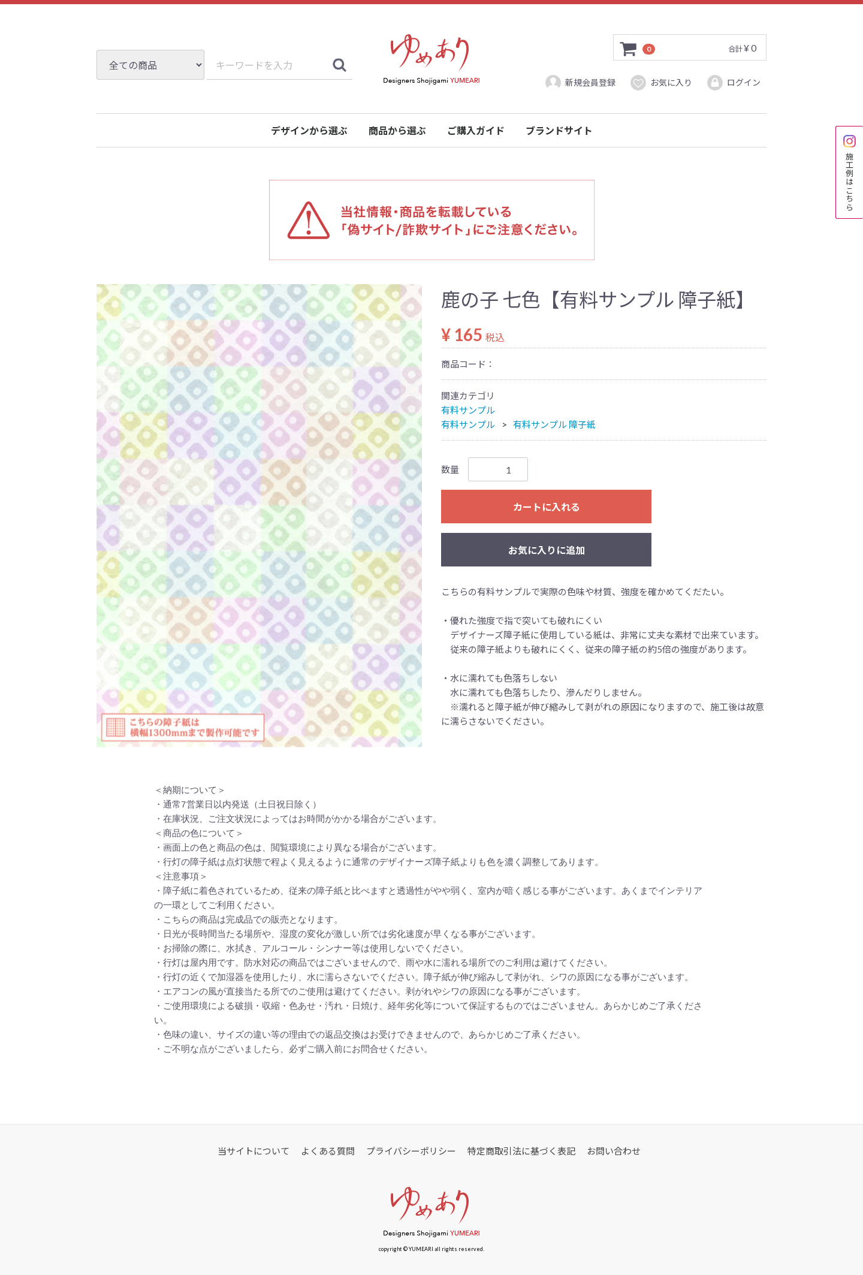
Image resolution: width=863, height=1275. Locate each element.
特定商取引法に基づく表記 (521, 1151)
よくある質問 (328, 1151)
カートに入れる (546, 507)
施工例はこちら (849, 172)
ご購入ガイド (476, 130)
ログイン (733, 83)
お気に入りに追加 (546, 550)
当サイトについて (253, 1151)
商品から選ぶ (397, 130)
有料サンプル (468, 410)
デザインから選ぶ (309, 130)
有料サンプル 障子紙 (554, 424)
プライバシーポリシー (411, 1151)
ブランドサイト (559, 130)
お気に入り (660, 83)
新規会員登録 (579, 83)
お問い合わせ (614, 1151)
